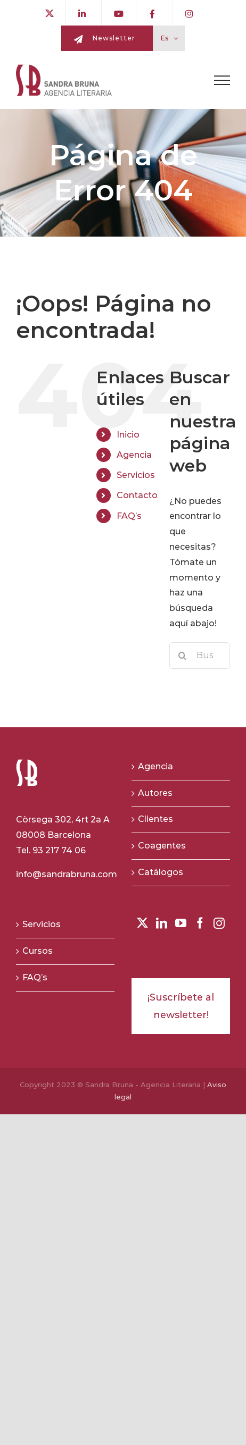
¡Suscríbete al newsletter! (180, 1006)
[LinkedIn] (161, 923)
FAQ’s (129, 516)
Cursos (37, 951)
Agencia (134, 455)
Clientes (155, 819)
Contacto (137, 495)
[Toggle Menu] (222, 80)
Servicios (136, 475)
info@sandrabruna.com (66, 874)
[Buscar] (182, 655)
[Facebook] (200, 923)
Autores (155, 793)
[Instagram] (219, 923)
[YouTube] (180, 923)
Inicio (128, 435)
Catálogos (160, 872)
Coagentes (162, 846)
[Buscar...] (199, 655)
